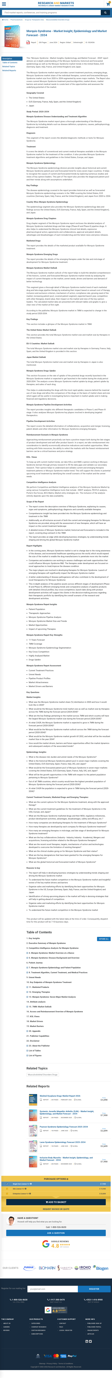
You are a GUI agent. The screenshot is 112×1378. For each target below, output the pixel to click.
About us (7, 1323)
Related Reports (9, 70)
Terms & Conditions (65, 1364)
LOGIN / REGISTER (65, 1330)
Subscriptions (37, 1334)
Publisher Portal (94, 1327)
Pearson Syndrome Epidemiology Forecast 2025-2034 (64, 1127)
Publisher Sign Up (94, 1323)
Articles (90, 1334)
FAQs (61, 1327)
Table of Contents (9, 63)
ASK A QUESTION (56, 1233)
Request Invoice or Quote (56, 1209)
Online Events (93, 1330)
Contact (62, 1323)
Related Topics (8, 66)
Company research (38, 1327)
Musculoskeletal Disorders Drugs (42, 1074)
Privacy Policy (52, 1364)
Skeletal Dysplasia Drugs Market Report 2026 (60, 1096)
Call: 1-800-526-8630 (56, 1227)
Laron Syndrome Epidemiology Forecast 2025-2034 (63, 1142)
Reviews (6, 1330)
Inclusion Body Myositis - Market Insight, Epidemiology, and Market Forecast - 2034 (66, 1159)
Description (7, 59)
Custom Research (38, 1330)
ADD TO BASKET (56, 1202)
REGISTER (94, 1289)
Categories (35, 1323)
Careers (6, 1327)
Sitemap (42, 1364)
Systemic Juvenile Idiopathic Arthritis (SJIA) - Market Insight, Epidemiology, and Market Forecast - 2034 (67, 1112)
